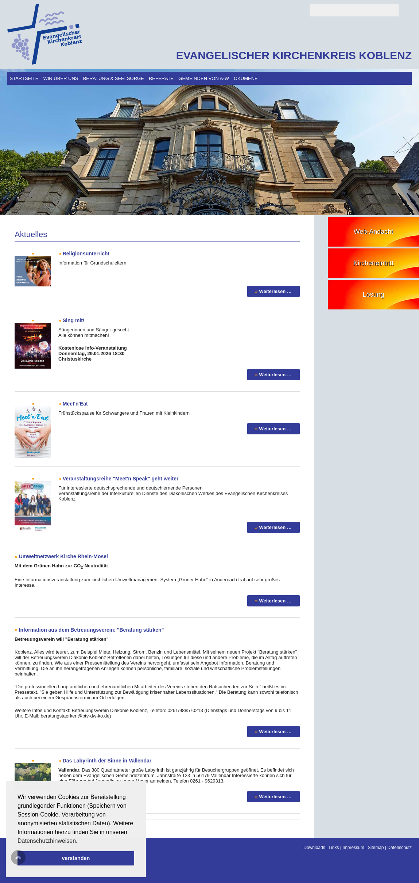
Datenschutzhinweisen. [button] (48, 841)
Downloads (314, 847)
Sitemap (376, 847)
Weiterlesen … (275, 291)
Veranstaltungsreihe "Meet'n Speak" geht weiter (121, 479)
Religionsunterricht (86, 253)
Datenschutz (399, 847)
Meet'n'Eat (75, 404)
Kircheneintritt (373, 263)
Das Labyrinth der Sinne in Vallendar (107, 761)
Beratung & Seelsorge (113, 78)
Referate (161, 78)
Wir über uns (60, 78)
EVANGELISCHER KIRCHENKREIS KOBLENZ (294, 55)
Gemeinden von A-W (203, 78)
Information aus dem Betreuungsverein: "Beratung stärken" (91, 630)
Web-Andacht (373, 231)
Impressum (353, 847)
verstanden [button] (76, 858)
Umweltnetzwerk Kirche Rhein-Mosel (63, 556)
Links (334, 847)
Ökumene (246, 78)
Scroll (18, 857)
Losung (373, 294)
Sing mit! (74, 320)
